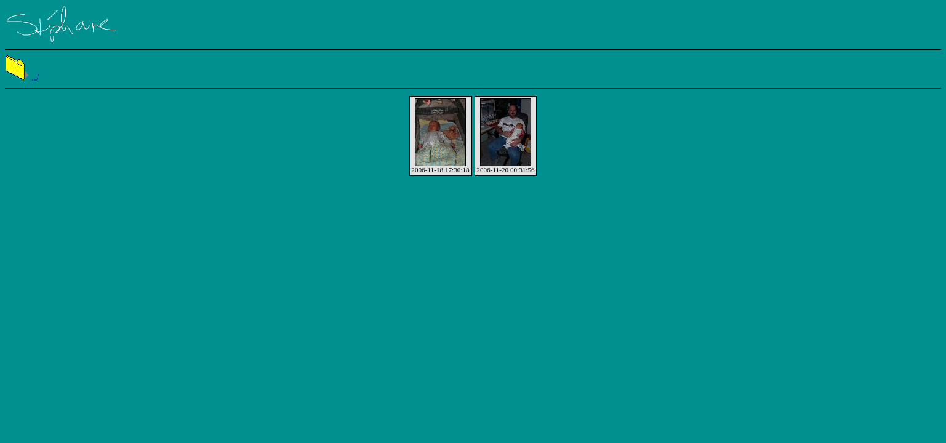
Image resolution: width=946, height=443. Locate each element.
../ (22, 77)
